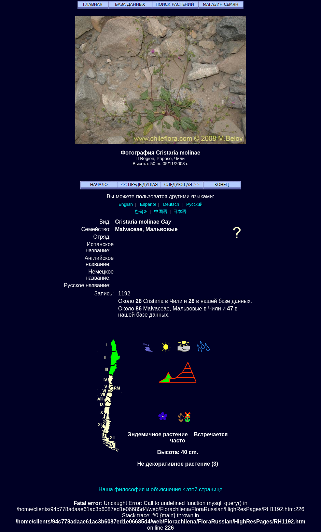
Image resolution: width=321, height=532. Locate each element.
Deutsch (171, 204)
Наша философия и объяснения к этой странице (160, 489)
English (125, 204)
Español (148, 204)
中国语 (160, 211)
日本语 (179, 211)
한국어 (141, 211)
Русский (194, 204)
